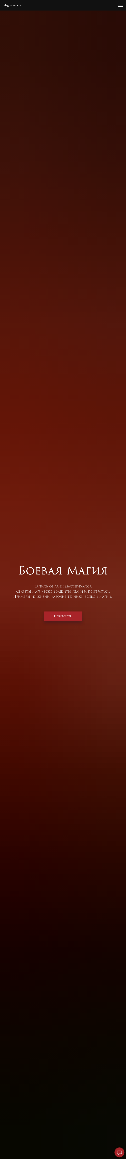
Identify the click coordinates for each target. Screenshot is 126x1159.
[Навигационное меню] (120, 5)
